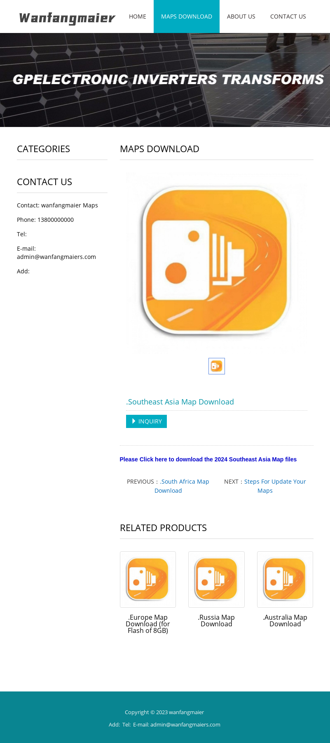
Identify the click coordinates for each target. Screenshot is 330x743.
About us (241, 16)
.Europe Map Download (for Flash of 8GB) (148, 624)
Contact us (288, 16)
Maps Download (186, 16)
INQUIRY (146, 421)
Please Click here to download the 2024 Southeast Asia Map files (208, 459)
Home (137, 16)
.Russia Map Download (216, 620)
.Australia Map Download (285, 620)
